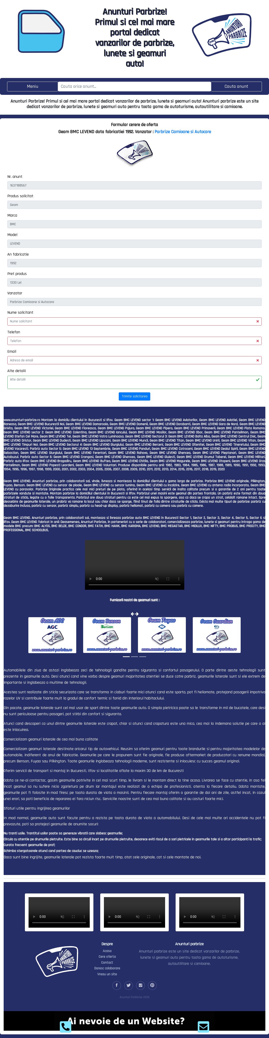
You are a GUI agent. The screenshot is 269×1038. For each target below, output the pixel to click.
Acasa (107, 951)
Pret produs (17, 273)
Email (11, 351)
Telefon (13, 332)
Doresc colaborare (107, 968)
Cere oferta (107, 956)
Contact (107, 962)
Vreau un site (107, 974)
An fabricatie (18, 254)
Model (12, 234)
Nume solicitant (20, 312)
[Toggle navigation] (32, 86)
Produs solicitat (20, 196)
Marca (12, 215)
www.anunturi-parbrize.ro (22, 420)
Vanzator (14, 293)
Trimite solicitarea (135, 396)
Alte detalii (16, 370)
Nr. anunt (14, 176)
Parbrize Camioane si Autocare (183, 132)
